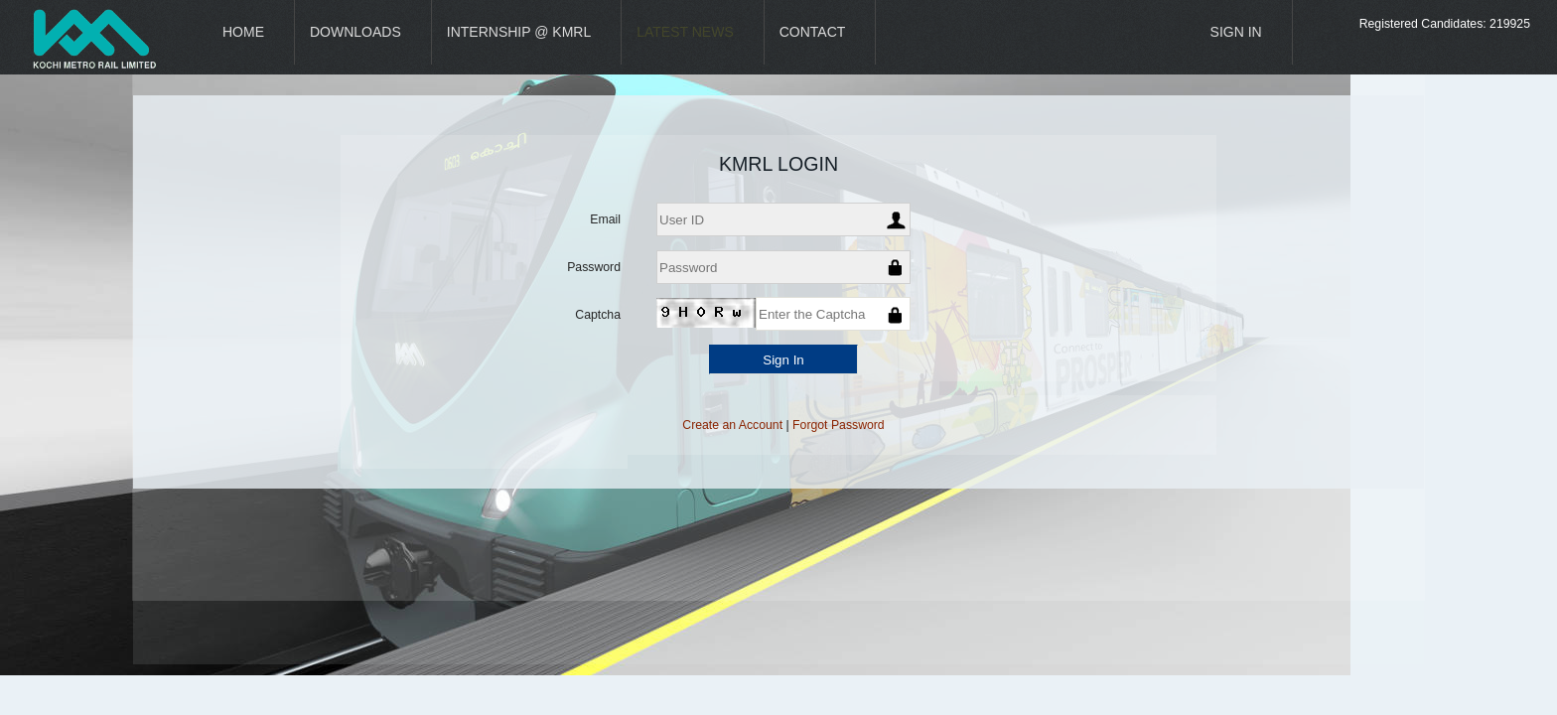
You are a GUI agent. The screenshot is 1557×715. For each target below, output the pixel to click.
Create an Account (732, 425)
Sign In (1236, 32)
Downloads (355, 32)
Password (594, 267)
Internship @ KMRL (519, 32)
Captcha (598, 315)
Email (605, 219)
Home (243, 32)
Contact (812, 32)
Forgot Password (838, 425)
